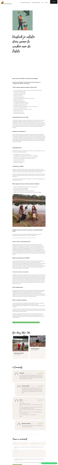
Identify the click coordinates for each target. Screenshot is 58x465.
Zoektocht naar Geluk (19, 353)
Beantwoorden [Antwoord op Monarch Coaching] (40, 423)
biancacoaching (25, 386)
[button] (49, 463)
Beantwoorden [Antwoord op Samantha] (40, 373)
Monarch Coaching (26, 423)
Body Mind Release (35, 348)
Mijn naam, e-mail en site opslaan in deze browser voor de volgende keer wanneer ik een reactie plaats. (29, 447)
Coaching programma (17, 336)
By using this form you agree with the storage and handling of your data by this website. (28, 462)
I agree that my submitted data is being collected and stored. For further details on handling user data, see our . (29, 459)
